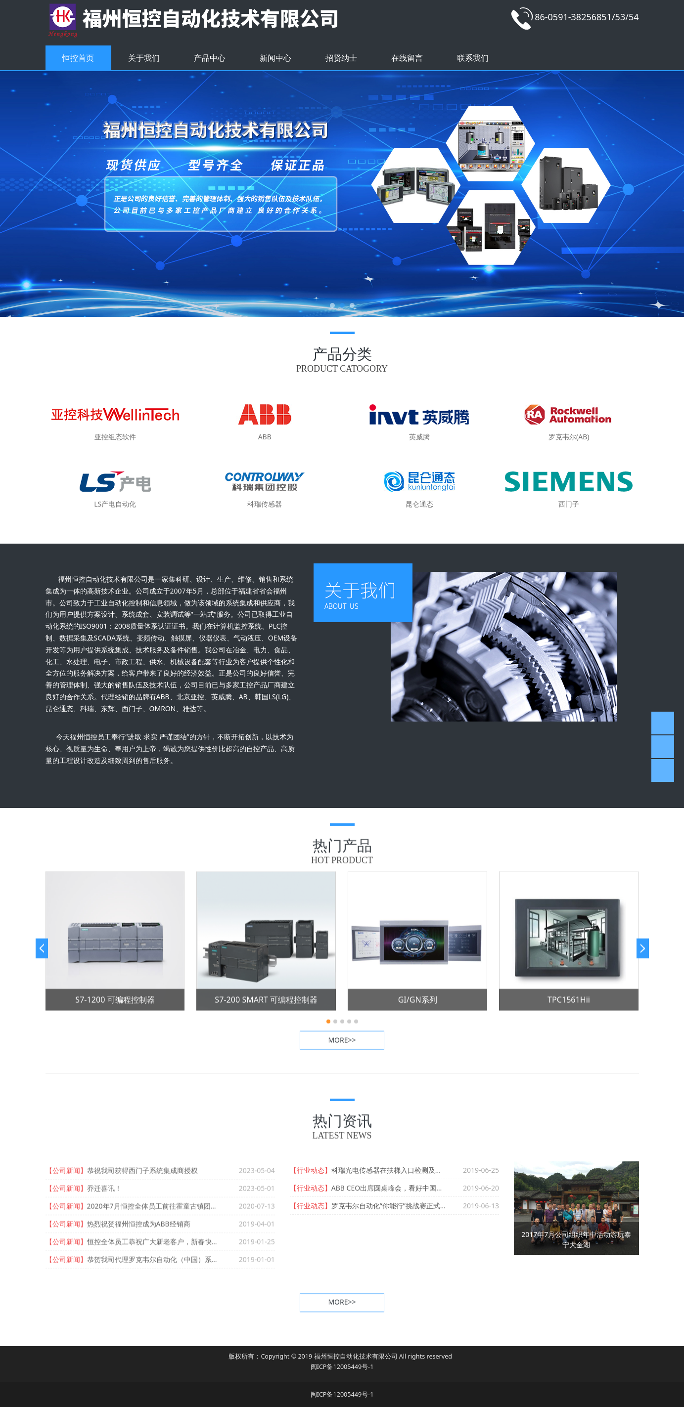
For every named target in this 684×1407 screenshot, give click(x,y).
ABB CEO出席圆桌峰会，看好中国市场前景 (397, 1188)
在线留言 (407, 57)
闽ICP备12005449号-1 (342, 1367)
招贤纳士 (341, 57)
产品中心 (210, 57)
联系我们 (473, 57)
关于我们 (144, 57)
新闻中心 (275, 57)
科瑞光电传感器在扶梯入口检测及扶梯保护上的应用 (411, 1170)
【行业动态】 (310, 1170)
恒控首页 (78, 57)
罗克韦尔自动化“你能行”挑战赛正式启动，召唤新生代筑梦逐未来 (430, 1205)
